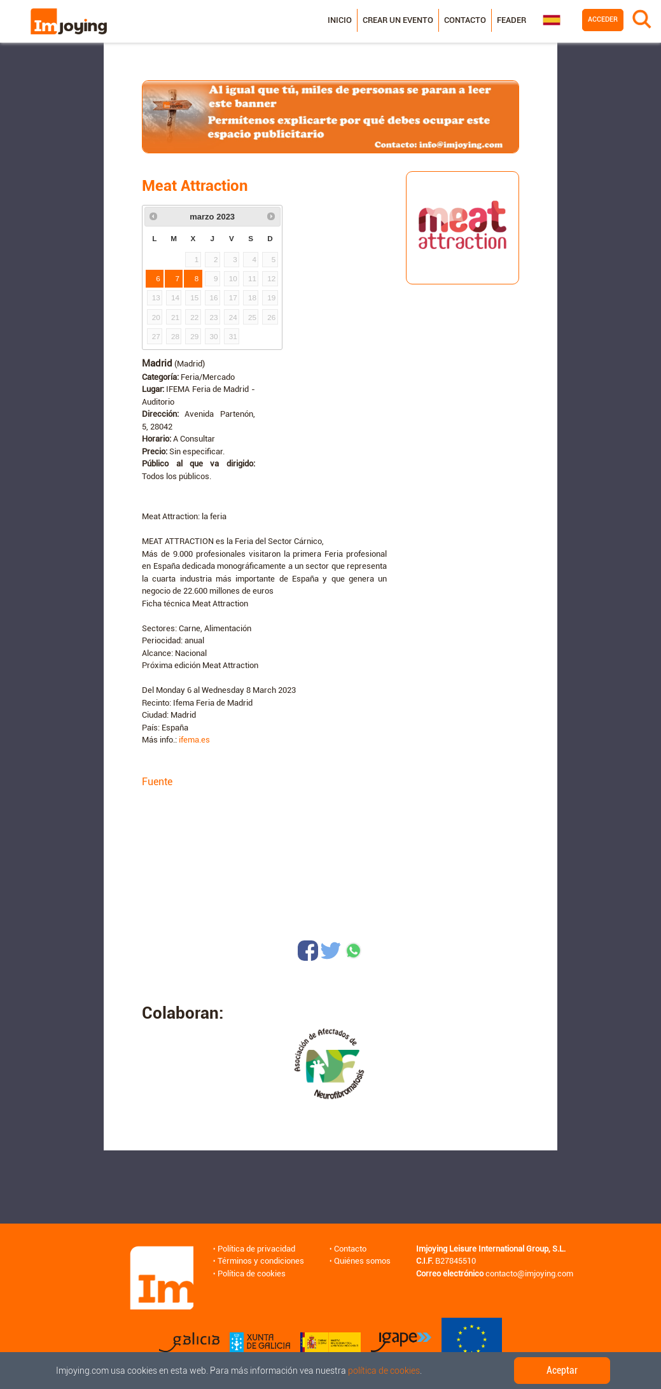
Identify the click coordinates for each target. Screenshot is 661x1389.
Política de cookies (252, 1273)
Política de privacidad (256, 1248)
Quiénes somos (362, 1261)
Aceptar (562, 1370)
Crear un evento (398, 20)
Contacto (465, 20)
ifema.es (194, 739)
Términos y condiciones (261, 1261)
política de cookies (384, 1370)
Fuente (157, 782)
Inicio (340, 20)
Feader (511, 20)
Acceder (603, 19)
